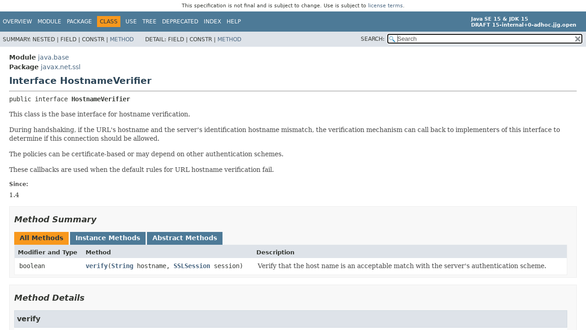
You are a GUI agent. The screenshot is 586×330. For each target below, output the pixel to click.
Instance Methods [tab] (108, 238)
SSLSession (192, 266)
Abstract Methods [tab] (184, 238)
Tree (149, 21)
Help (234, 21)
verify (97, 266)
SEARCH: (373, 39)
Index (212, 21)
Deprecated (180, 21)
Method (122, 39)
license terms (385, 6)
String (122, 266)
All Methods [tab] (41, 238)
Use (131, 21)
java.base (53, 57)
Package (79, 21)
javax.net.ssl (61, 67)
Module (49, 21)
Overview (17, 21)
